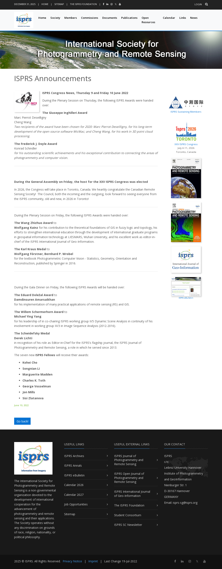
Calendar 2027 (74, 495)
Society (55, 18)
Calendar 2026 (74, 485)
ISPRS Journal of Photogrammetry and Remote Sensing (128, 460)
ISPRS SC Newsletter (128, 525)
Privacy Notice (72, 561)
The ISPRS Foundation (83, 4)
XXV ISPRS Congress (186, 133)
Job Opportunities (76, 504)
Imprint (93, 561)
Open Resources (148, 20)
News (193, 18)
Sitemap (59, 4)
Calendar (169, 18)
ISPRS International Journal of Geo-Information (132, 494)
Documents (109, 18)
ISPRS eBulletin (74, 475)
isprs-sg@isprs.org (185, 503)
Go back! (22, 421)
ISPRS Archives (74, 456)
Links (182, 18)
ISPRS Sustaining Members (186, 111)
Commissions (89, 18)
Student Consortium (127, 515)
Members (70, 18)
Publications (129, 18)
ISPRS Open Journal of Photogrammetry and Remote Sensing (129, 478)
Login (198, 4)
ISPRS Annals (73, 465)
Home (44, 4)
